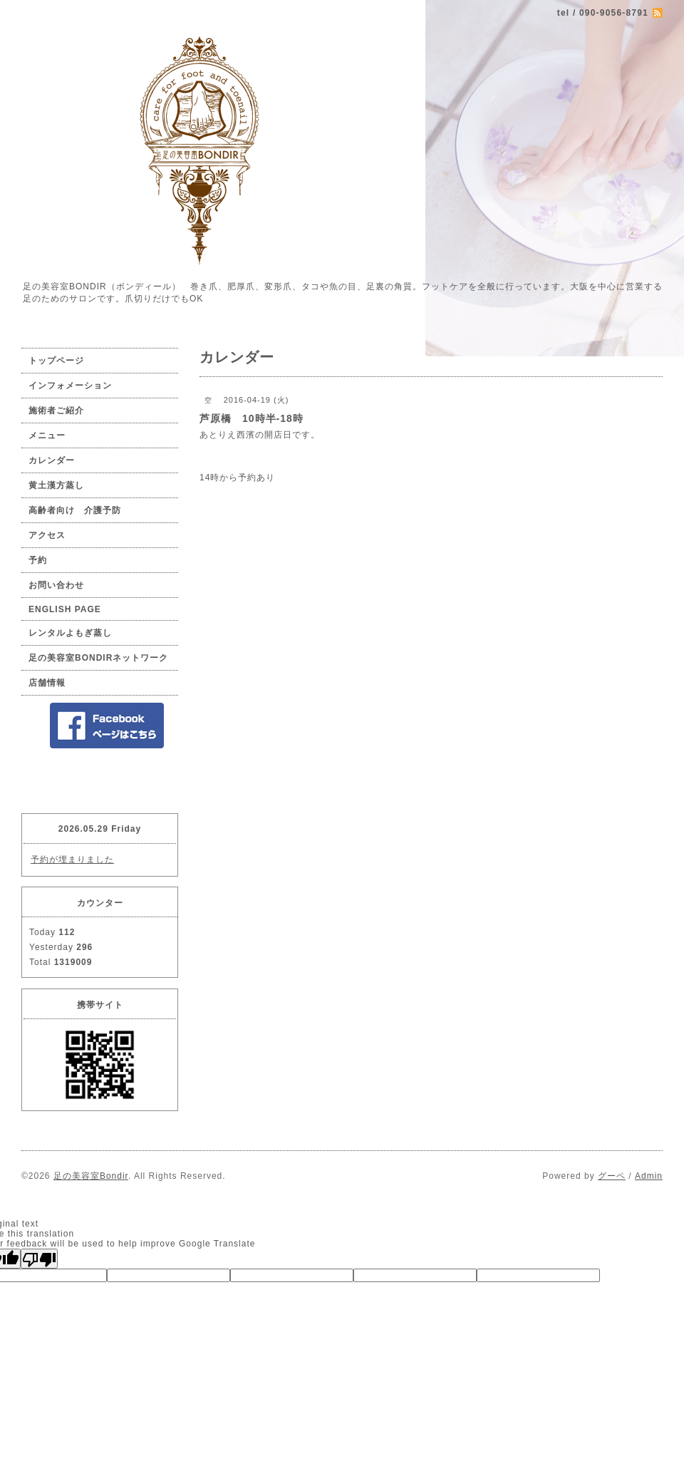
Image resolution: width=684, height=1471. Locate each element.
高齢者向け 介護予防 (74, 510)
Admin (649, 1176)
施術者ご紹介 (56, 411)
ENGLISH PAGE (64, 609)
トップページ (56, 361)
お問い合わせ (56, 585)
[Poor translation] (39, 1259)
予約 (37, 560)
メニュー (47, 435)
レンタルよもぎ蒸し (70, 633)
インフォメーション (70, 386)
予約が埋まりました (72, 859)
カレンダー (51, 460)
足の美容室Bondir (90, 1176)
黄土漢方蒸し (56, 485)
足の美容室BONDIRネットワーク (98, 658)
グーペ (612, 1176)
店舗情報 (47, 683)
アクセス (47, 535)
